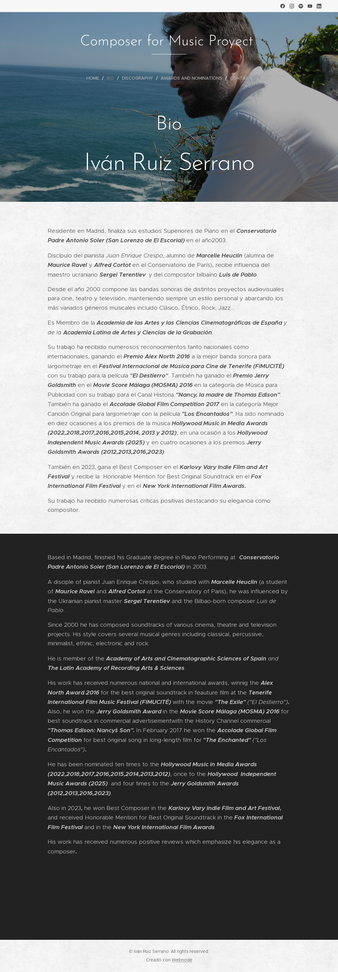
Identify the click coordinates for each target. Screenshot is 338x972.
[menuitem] (95, 78)
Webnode (182, 960)
